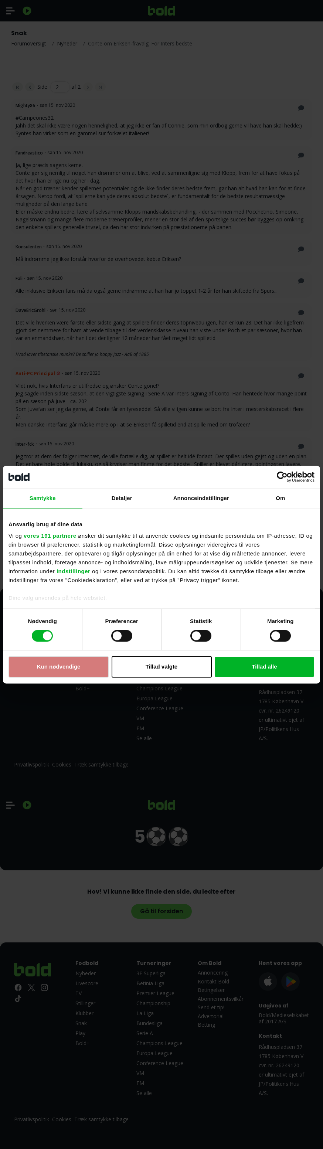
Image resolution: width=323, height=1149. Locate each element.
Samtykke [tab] (43, 498)
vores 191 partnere (50, 536)
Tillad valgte (161, 666)
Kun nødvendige (59, 666)
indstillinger (74, 571)
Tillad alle (264, 666)
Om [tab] (280, 498)
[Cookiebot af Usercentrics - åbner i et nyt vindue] (282, 476)
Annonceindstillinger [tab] (201, 498)
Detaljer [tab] (122, 498)
